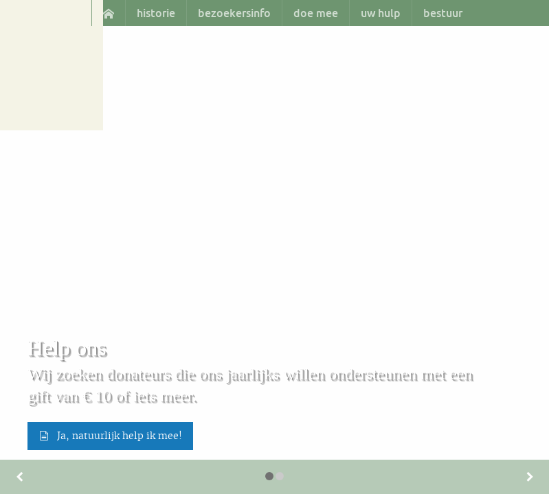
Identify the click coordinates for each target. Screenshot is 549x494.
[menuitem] (108, 13)
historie (156, 13)
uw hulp (381, 13)
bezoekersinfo (234, 13)
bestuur (442, 13)
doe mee (315, 13)
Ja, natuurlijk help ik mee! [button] (110, 436)
